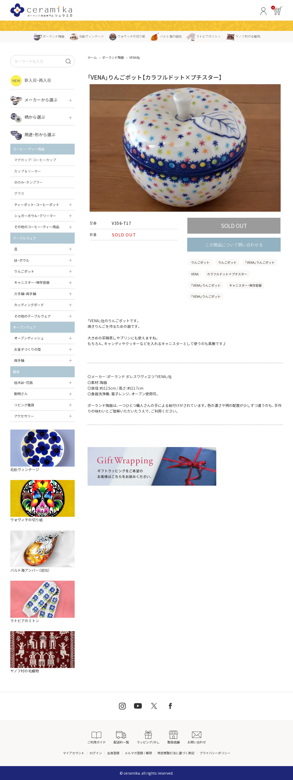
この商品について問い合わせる (234, 245)
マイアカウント (73, 753)
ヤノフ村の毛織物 (243, 36)
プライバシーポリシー (215, 753)
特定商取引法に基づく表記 (175, 753)
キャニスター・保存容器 (245, 285)
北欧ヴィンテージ (87, 36)
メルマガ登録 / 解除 (138, 753)
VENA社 (134, 57)
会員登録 (113, 753)
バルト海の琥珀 (166, 36)
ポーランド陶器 (48, 36)
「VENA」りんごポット (260, 262)
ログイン (96, 753)
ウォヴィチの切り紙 (127, 36)
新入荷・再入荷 (30, 81)
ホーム (92, 57)
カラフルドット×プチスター (227, 274)
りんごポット (200, 262)
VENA (195, 274)
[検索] (68, 61)
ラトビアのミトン (204, 36)
